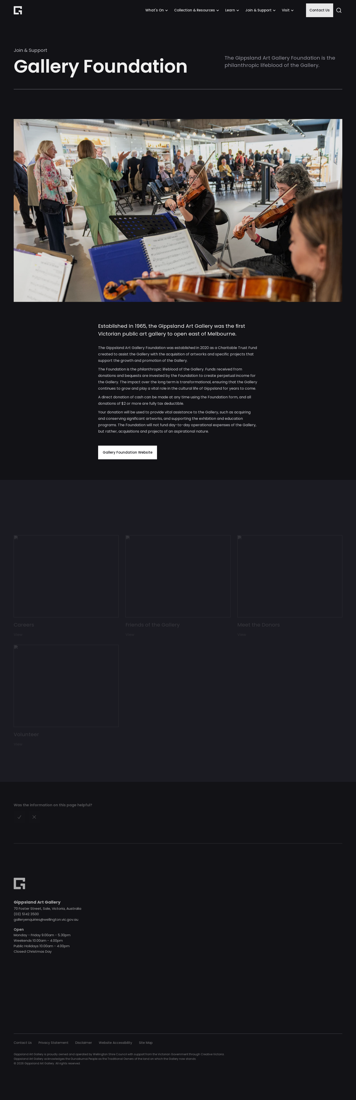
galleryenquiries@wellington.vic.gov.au (46, 919)
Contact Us (319, 10)
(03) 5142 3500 (26, 914)
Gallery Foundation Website (127, 452)
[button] (156, 10)
